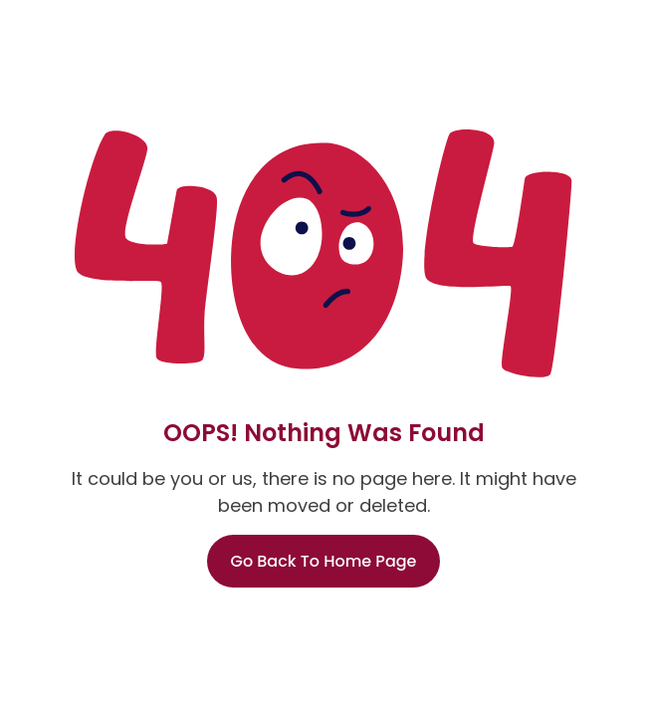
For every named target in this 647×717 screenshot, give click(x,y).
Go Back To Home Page (324, 561)
